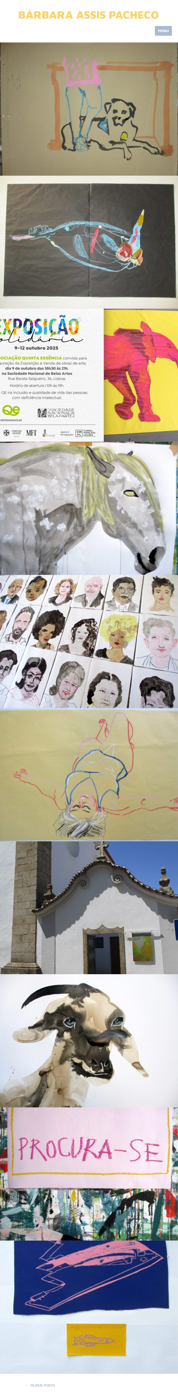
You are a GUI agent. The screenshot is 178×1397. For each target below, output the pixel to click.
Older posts (40, 1385)
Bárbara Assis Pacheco (88, 14)
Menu (163, 30)
